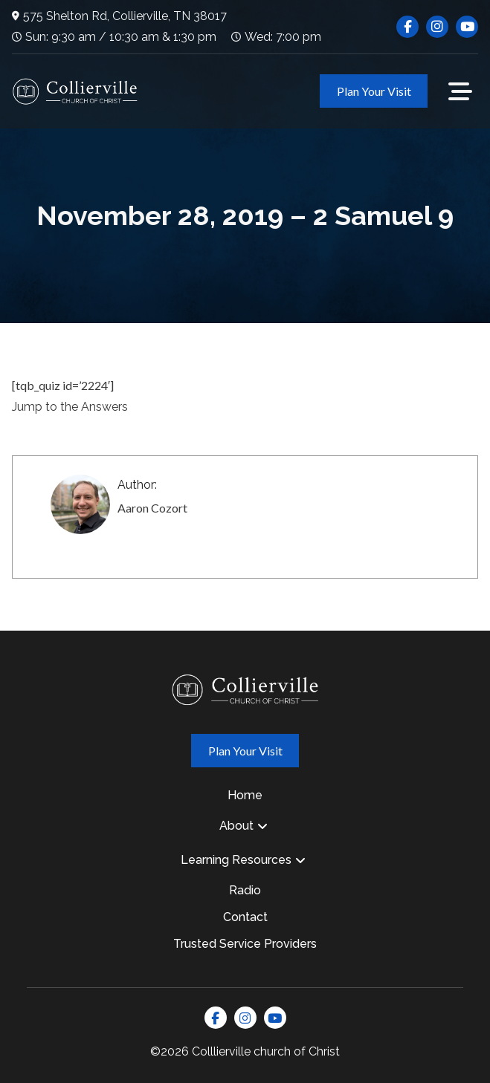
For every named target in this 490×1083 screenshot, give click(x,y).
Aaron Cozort (152, 508)
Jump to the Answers (70, 407)
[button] (460, 91)
